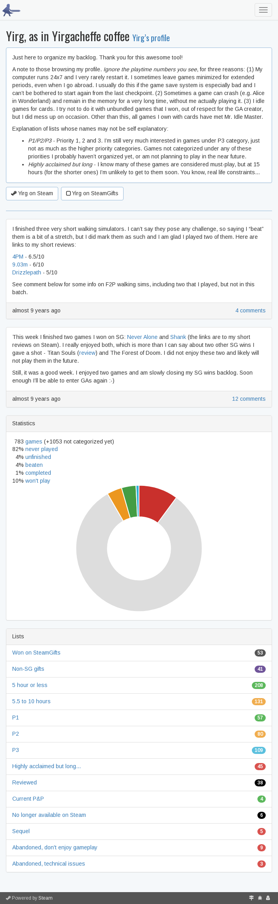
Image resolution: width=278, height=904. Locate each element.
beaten (34, 465)
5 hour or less (30, 685)
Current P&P (28, 799)
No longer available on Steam (49, 815)
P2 (15, 734)
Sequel (21, 831)
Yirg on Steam (32, 193)
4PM (17, 256)
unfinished (38, 457)
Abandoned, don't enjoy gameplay (54, 847)
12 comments (249, 399)
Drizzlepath (26, 272)
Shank (178, 337)
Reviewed (24, 782)
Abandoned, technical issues (48, 863)
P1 (15, 717)
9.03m (20, 264)
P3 (15, 750)
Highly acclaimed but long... (46, 766)
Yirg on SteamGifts (92, 193)
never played (41, 449)
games (33, 441)
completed (38, 473)
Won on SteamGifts (36, 652)
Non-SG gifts (28, 669)
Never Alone (142, 337)
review (87, 353)
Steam (45, 898)
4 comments (250, 310)
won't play (37, 481)
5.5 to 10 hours (31, 701)
